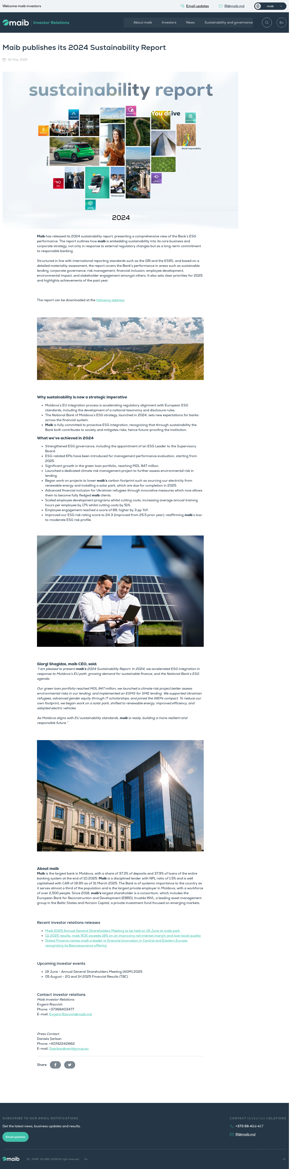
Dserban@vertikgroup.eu (69, 1048)
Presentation (257, 1138)
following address (110, 300)
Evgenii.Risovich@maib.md (70, 1014)
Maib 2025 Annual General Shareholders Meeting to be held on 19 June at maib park (112, 931)
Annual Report (258, 1124)
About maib (142, 22)
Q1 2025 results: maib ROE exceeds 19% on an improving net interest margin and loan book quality (123, 935)
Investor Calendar (260, 1131)
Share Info (255, 1152)
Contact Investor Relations (266, 1159)
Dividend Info (257, 1145)
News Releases (258, 1117)
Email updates (15, 1137)
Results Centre (258, 1111)
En (282, 22)
